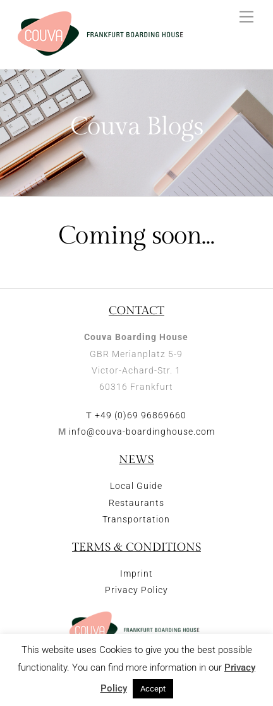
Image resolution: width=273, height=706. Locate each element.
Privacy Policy (136, 590)
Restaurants (136, 503)
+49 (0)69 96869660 (140, 415)
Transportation (136, 519)
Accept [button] (153, 688)
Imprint (136, 573)
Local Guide (136, 486)
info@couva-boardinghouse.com (142, 432)
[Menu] (246, 17)
